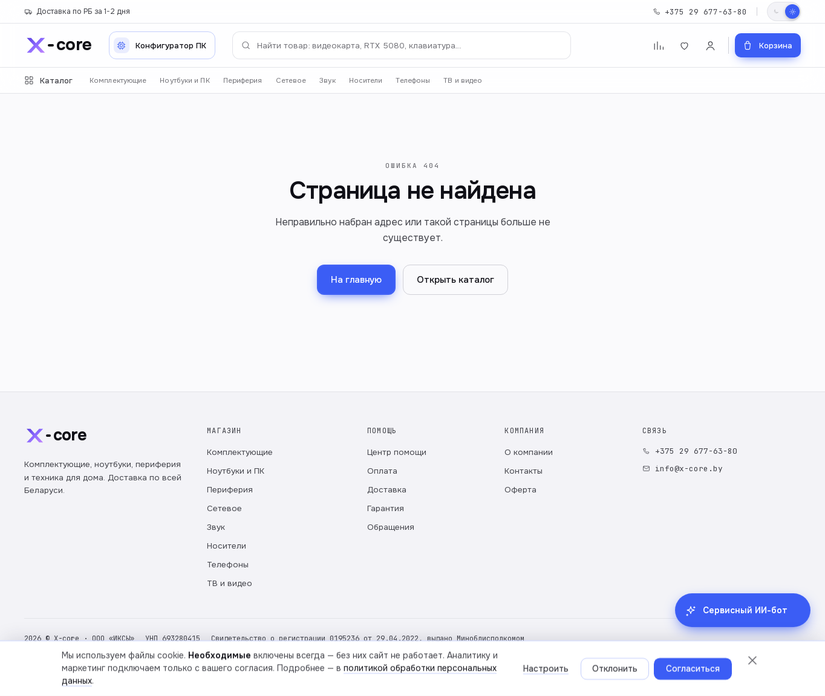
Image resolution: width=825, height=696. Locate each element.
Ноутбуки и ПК (184, 80)
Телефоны (413, 80)
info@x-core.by (682, 468)
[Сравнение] (658, 45)
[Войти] (710, 45)
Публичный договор (232, 672)
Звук (327, 80)
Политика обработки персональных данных (104, 672)
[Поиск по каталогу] (401, 45)
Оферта (520, 490)
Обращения (390, 527)
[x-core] (58, 45)
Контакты (523, 471)
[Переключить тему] (784, 11)
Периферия (242, 80)
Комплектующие (118, 80)
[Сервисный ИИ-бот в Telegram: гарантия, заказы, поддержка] (742, 662)
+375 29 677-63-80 (700, 12)
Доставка (386, 490)
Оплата (382, 471)
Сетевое (291, 80)
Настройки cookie (313, 672)
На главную (356, 280)
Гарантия (385, 508)
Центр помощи (396, 452)
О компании (528, 452)
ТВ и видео (462, 80)
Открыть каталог (455, 280)
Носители (366, 80)
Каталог (48, 81)
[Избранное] (684, 45)
